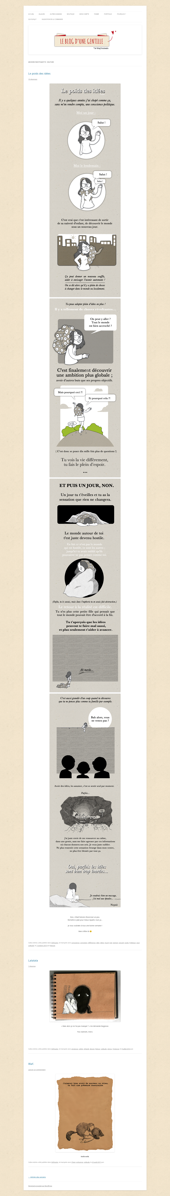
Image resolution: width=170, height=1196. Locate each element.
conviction (83, 943)
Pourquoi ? (121, 14)
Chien (73, 1162)
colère (81, 1049)
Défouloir (54, 943)
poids (127, 943)
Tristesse (116, 1049)
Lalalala (33, 960)
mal (110, 943)
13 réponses (32, 79)
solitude (31, 946)
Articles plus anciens (37, 1177)
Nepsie (52, 946)
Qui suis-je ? (32, 19)
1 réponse (32, 966)
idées (102, 943)
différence (92, 943)
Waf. (31, 1064)
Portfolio (108, 14)
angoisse (74, 1049)
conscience (75, 943)
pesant (121, 943)
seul (137, 943)
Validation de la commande (52, 19)
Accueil (31, 14)
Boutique (70, 14)
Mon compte (84, 14)
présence (79, 1162)
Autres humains (56, 14)
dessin (92, 1049)
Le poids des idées (39, 73)
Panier (96, 14)
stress (109, 1049)
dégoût (86, 1049)
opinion (115, 943)
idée (97, 943)
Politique (132, 943)
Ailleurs (42, 14)
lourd (107, 943)
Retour (97, 1049)
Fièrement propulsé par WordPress (40, 1186)
